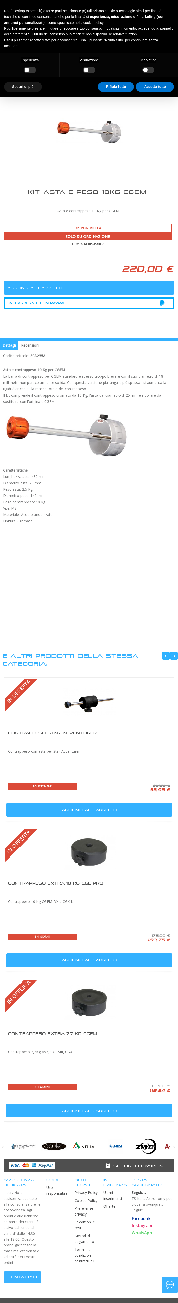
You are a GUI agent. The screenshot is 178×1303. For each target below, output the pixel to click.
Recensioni (30, 345)
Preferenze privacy (84, 1211)
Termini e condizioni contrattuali (84, 1255)
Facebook (141, 1218)
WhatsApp (142, 1233)
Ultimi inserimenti (112, 1195)
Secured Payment (140, 1166)
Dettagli (9, 345)
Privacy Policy (86, 1192)
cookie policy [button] (93, 23)
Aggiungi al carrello (62, 809)
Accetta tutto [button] (155, 87)
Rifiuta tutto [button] (116, 87)
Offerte (109, 1206)
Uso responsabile (57, 1190)
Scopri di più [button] (23, 87)
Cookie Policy (86, 1200)
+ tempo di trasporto (88, 244)
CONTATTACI (22, 1277)
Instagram (142, 1225)
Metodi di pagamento (84, 1238)
